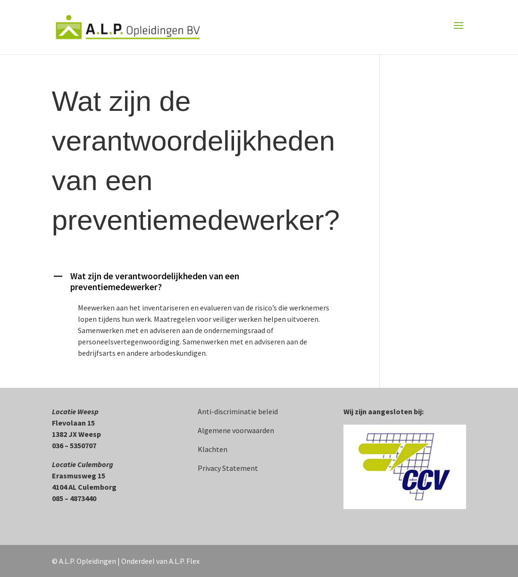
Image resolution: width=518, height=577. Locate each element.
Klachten (212, 449)
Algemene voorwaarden (236, 430)
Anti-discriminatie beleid (238, 411)
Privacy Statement (228, 468)
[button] (204, 284)
